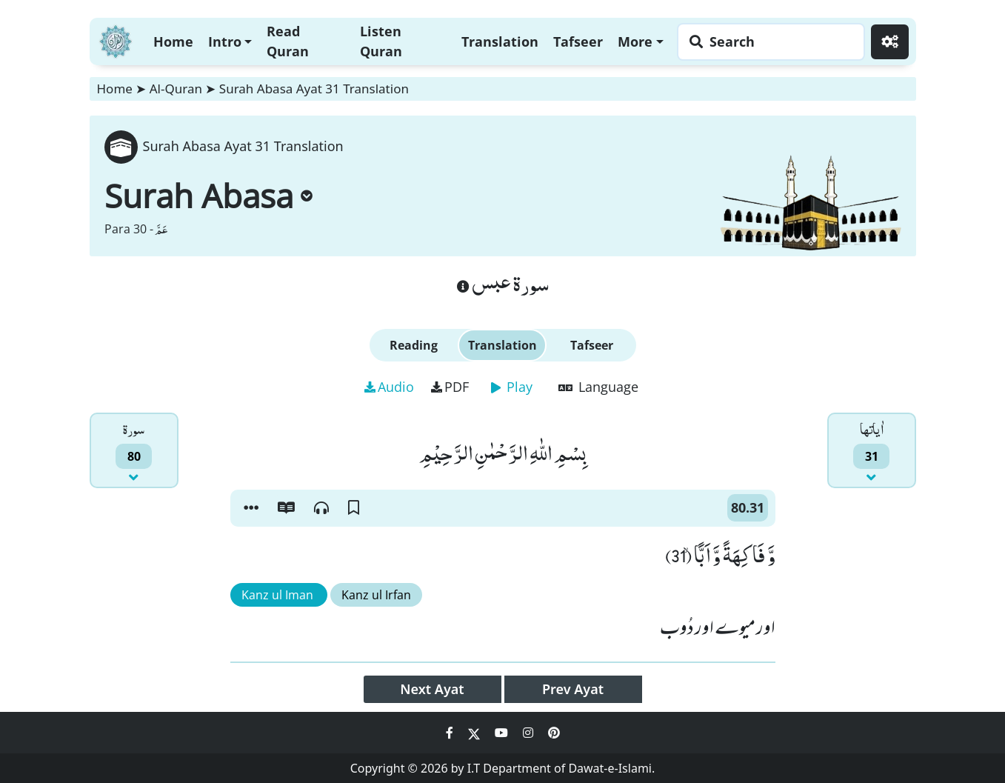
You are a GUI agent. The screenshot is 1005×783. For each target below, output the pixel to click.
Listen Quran (381, 41)
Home (173, 41)
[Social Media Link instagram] (529, 732)
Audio (389, 387)
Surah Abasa (208, 195)
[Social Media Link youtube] (503, 732)
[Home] (115, 39)
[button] (251, 508)
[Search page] (767, 41)
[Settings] (890, 41)
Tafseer (578, 41)
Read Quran (288, 41)
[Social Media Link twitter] (475, 732)
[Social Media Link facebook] (451, 732)
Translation (499, 41)
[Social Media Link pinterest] (554, 732)
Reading (414, 345)
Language (598, 387)
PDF (450, 387)
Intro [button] (224, 41)
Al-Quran (176, 88)
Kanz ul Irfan (376, 595)
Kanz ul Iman (278, 595)
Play (511, 387)
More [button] (635, 41)
